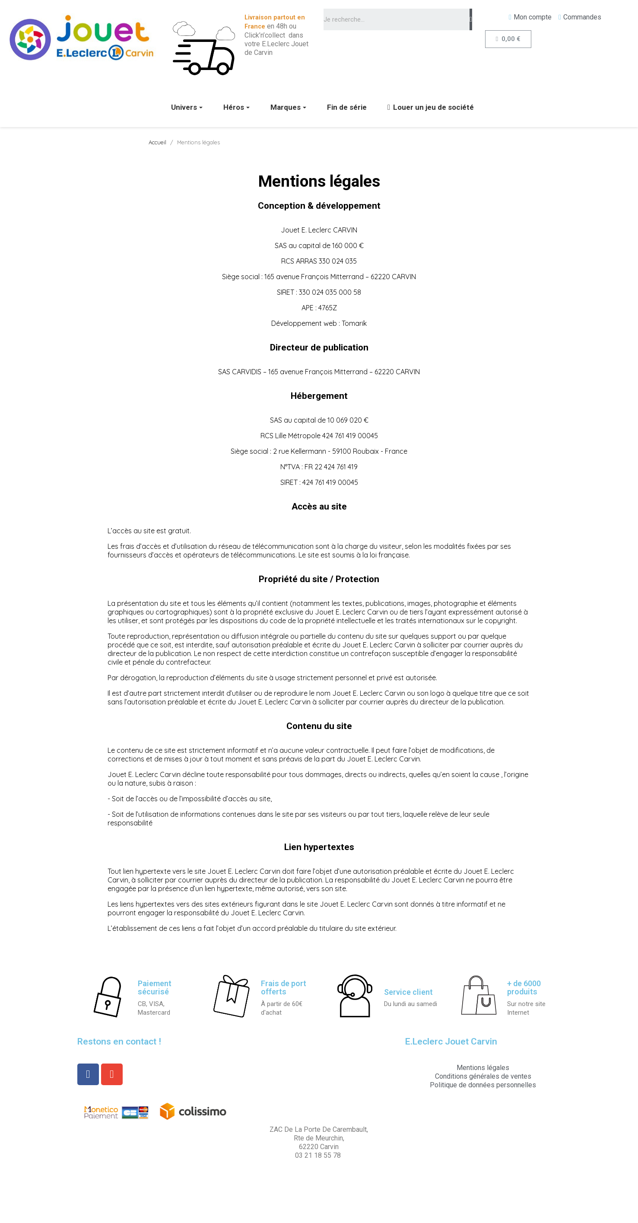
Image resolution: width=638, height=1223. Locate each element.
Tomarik (354, 323)
